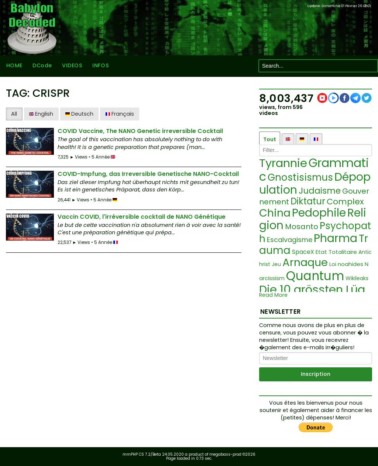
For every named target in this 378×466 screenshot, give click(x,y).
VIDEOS (72, 65)
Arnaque (305, 262)
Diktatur (308, 201)
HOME (14, 65)
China (275, 212)
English (41, 114)
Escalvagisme (289, 239)
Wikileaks (357, 278)
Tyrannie (283, 163)
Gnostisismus (300, 177)
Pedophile (319, 213)
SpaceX (303, 252)
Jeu (276, 264)
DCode (42, 65)
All (14, 114)
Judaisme (320, 191)
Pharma (335, 238)
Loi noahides (346, 264)
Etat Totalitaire (336, 252)
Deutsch (79, 114)
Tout (269, 139)
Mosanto (301, 226)
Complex (345, 201)
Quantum (315, 276)
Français (120, 114)
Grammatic (314, 169)
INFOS (100, 65)
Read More (273, 295)
